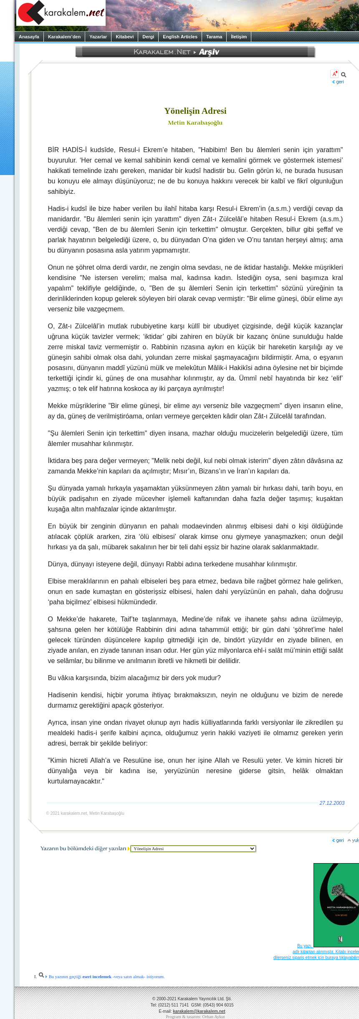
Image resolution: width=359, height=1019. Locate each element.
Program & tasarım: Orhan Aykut (195, 1016)
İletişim (239, 36)
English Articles (180, 36)
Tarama (214, 36)
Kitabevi (125, 36)
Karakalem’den (64, 36)
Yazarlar (98, 36)
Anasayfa (29, 36)
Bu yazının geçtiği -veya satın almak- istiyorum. (101, 976)
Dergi (148, 36)
